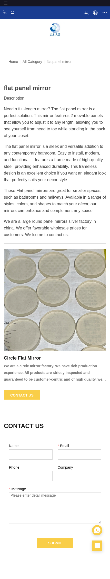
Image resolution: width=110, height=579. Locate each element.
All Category (32, 62)
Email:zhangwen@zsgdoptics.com (13, 12)
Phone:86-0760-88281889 (5, 12)
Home (13, 62)
